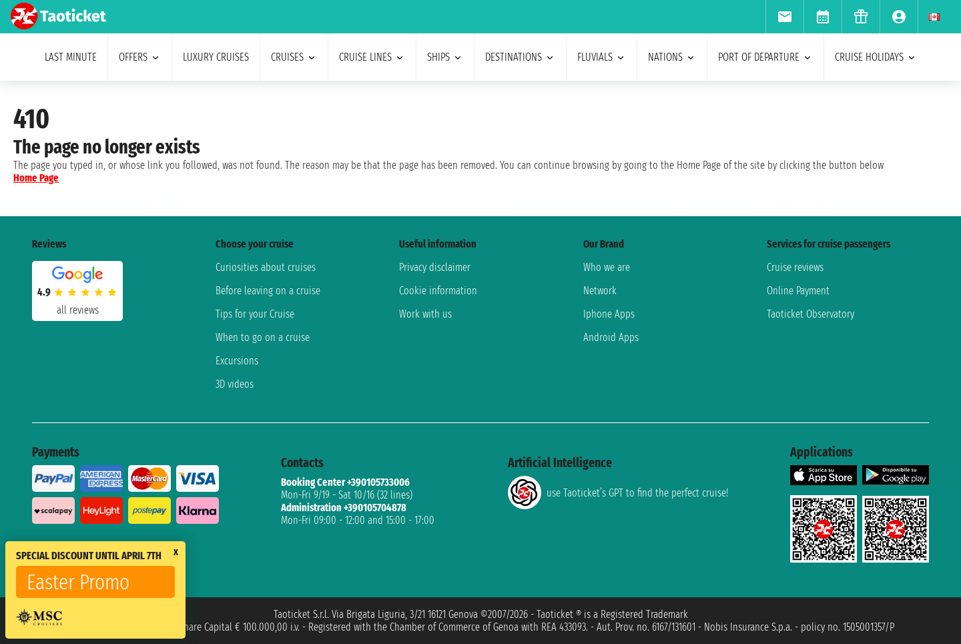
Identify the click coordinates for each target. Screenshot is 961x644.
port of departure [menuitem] (765, 57)
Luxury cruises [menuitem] (216, 57)
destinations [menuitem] (520, 57)
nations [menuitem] (672, 57)
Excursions (237, 360)
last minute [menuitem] (71, 57)
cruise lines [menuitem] (372, 57)
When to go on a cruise (263, 337)
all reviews (78, 310)
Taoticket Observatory (810, 314)
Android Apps (611, 337)
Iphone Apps (609, 314)
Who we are (606, 267)
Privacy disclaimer (434, 267)
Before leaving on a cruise (268, 290)
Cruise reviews (795, 267)
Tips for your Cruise (255, 314)
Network (600, 290)
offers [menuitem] (140, 57)
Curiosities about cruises (266, 267)
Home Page (36, 178)
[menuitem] (784, 16)
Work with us (425, 314)
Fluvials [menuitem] (601, 57)
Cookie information (438, 290)
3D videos (235, 384)
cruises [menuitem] (294, 57)
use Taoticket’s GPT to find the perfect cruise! (618, 492)
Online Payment (798, 290)
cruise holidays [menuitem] (876, 57)
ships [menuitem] (445, 57)
